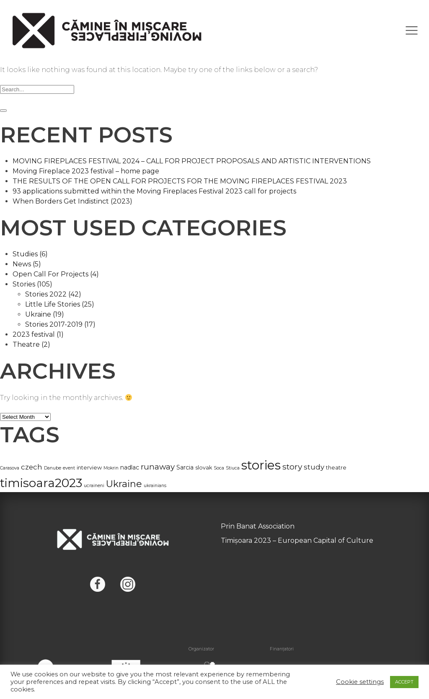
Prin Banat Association (258, 526)
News (27, 264)
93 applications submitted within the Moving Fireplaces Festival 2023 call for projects (154, 191)
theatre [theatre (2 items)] (336, 467)
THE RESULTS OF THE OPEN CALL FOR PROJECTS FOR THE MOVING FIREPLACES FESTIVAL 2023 (180, 181)
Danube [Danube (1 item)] (52, 468)
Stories (32, 284)
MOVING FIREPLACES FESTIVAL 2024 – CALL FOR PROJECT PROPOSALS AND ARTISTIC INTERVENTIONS (192, 161)
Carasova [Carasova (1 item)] (9, 468)
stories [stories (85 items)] (261, 465)
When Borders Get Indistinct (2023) (72, 201)
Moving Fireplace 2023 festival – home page (86, 171)
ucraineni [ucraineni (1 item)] (94, 485)
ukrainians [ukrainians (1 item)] (155, 485)
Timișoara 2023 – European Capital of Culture (297, 540)
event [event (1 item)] (69, 468)
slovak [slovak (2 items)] (203, 467)
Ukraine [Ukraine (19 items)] (124, 484)
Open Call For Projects (56, 274)
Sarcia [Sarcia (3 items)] (185, 467)
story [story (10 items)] (292, 467)
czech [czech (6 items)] (31, 467)
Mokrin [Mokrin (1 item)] (111, 468)
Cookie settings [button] (360, 682)
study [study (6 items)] (314, 467)
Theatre (31, 344)
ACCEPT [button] (404, 682)
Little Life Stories (59, 304)
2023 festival (38, 334)
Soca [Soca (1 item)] (219, 468)
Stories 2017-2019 (60, 324)
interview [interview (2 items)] (89, 467)
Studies (30, 254)
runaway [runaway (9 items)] (158, 467)
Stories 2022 (53, 294)
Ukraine (44, 314)
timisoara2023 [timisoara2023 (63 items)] (41, 483)
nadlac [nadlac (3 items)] (129, 467)
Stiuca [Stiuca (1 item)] (233, 468)
